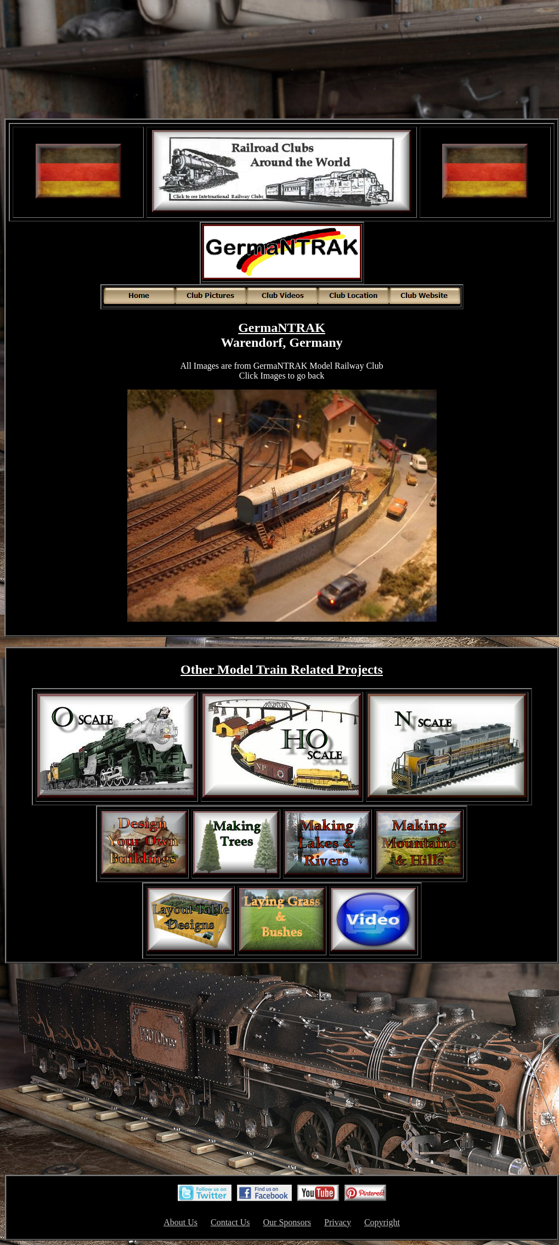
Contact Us (230, 1222)
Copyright (382, 1222)
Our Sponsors (287, 1222)
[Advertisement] (281, 60)
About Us (180, 1222)
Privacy (337, 1222)
